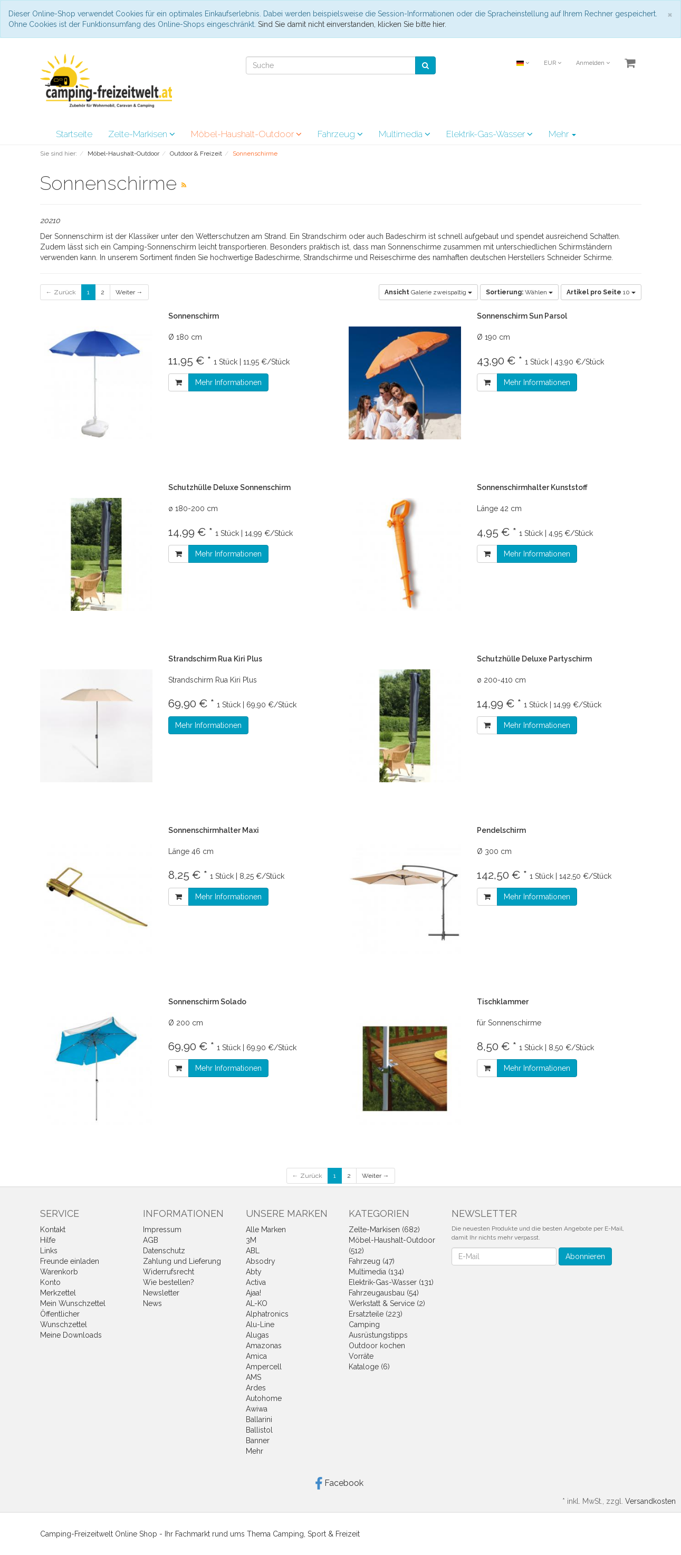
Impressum (162, 1229)
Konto (50, 1282)
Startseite (74, 134)
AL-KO (256, 1303)
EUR (552, 63)
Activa (256, 1282)
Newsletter (161, 1293)
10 (601, 292)
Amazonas (264, 1345)
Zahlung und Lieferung (182, 1261)
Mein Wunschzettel (72, 1303)
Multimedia (404, 134)
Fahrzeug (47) (372, 1261)
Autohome (264, 1398)
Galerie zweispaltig (428, 292)
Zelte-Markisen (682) (384, 1229)
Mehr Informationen (228, 382)
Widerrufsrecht (168, 1272)
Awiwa (256, 1409)
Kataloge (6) (369, 1366)
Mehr (562, 134)
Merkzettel (58, 1293)
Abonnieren (585, 1256)
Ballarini (259, 1419)
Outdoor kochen (377, 1345)
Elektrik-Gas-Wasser (489, 134)
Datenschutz (164, 1250)
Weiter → (129, 292)
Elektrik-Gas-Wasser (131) (391, 1282)
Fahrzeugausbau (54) (384, 1293)
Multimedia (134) (376, 1272)
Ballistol (259, 1430)
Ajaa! (253, 1293)
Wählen (519, 292)
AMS (253, 1377)
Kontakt (52, 1229)
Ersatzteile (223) (375, 1314)
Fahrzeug (340, 134)
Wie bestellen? (168, 1282)
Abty (254, 1272)
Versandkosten (650, 1501)
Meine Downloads (71, 1335)
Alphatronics (267, 1314)
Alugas (257, 1335)
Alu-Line (260, 1324)
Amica (256, 1356)
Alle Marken (266, 1229)
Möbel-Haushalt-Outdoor (246, 134)
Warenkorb (59, 1272)
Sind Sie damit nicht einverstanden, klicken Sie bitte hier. (352, 24)
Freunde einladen (69, 1261)
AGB (150, 1240)
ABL (253, 1250)
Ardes (256, 1388)
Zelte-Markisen (141, 134)
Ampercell (264, 1366)
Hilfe (47, 1240)
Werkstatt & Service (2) (387, 1303)
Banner (258, 1440)
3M (251, 1240)
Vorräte (361, 1356)
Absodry (260, 1261)
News (152, 1303)
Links (48, 1250)
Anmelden (593, 63)
